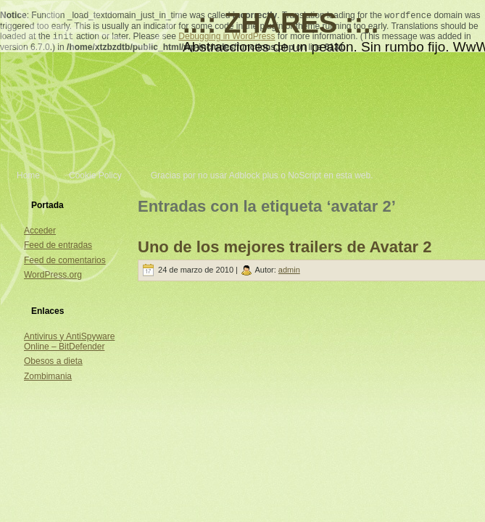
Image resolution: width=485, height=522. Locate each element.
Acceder (40, 230)
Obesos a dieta (53, 361)
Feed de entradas (58, 245)
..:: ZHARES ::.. (280, 23)
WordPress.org (53, 275)
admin (289, 269)
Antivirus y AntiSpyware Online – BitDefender (69, 341)
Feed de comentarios (65, 260)
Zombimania (48, 376)
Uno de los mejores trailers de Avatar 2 (285, 247)
